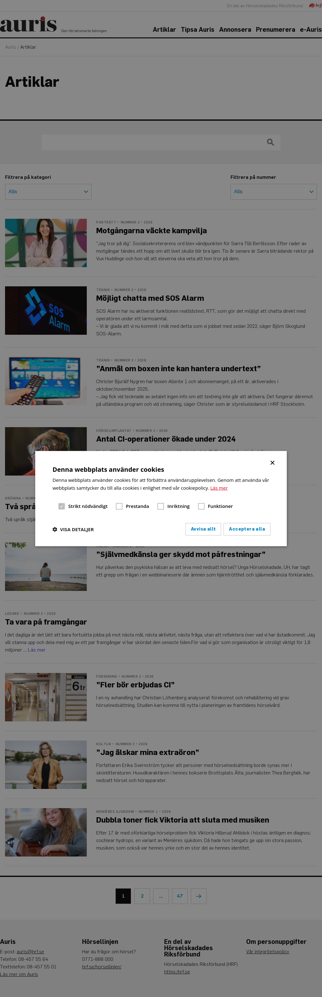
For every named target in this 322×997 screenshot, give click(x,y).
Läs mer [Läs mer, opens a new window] (219, 488)
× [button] (272, 462)
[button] (73, 529)
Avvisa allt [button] (203, 529)
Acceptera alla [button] (247, 529)
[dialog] (161, 498)
